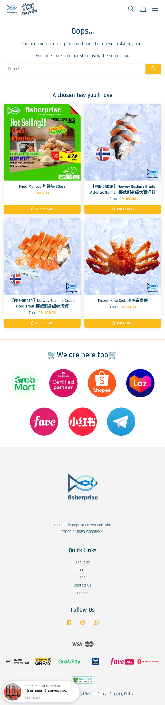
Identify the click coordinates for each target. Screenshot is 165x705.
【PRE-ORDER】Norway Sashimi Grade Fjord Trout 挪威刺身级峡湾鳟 (47, 692)
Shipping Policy (121, 693)
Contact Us (82, 585)
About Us (82, 562)
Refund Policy (95, 693)
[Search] (75, 69)
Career (82, 593)
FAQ (82, 577)
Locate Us (82, 570)
